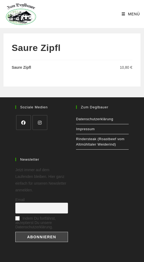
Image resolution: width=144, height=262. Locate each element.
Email (20, 200)
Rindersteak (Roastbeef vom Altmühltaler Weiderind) (100, 141)
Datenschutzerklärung (94, 119)
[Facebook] (23, 122)
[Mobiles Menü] (131, 14)
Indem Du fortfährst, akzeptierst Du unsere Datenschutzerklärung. (35, 222)
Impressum (85, 129)
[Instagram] (40, 122)
